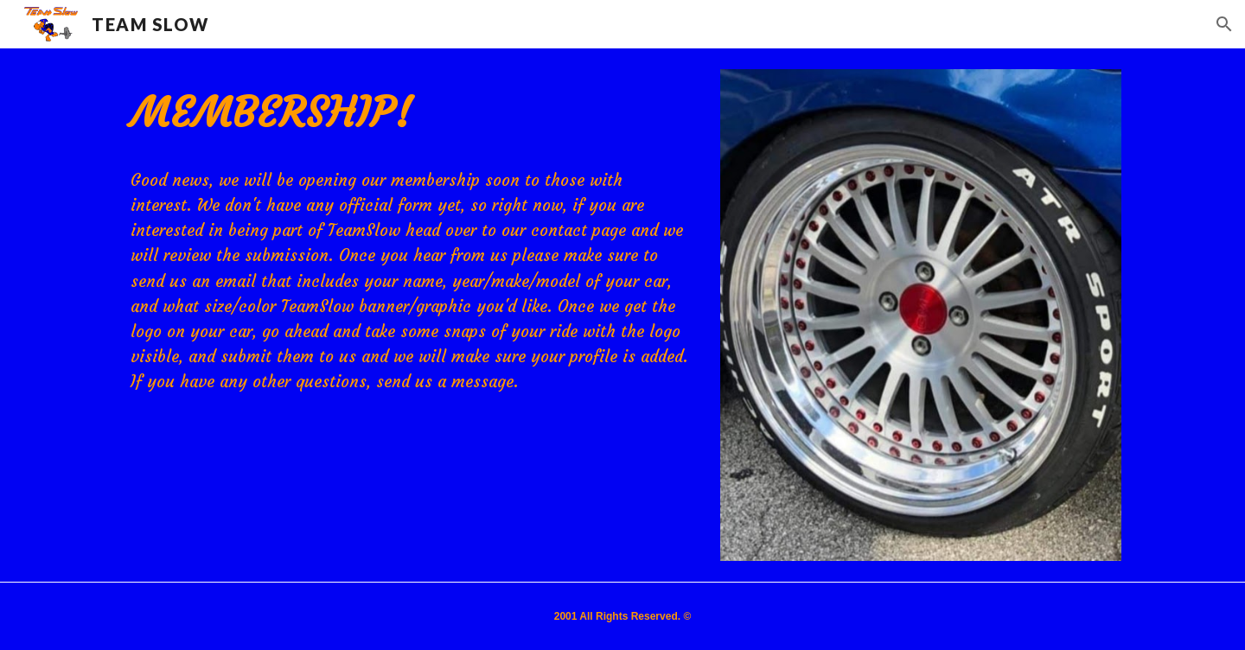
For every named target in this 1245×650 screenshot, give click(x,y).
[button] (1224, 24)
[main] (409, 112)
